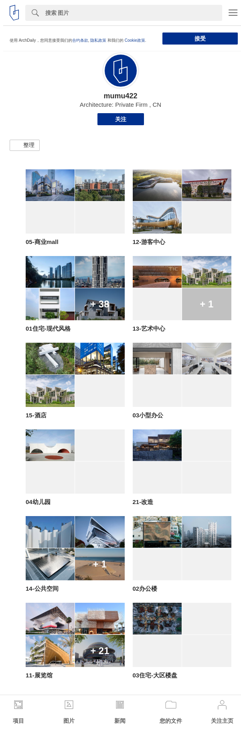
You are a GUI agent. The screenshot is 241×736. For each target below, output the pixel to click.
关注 (120, 119)
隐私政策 (98, 40)
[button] (25, 145)
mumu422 (120, 96)
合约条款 (80, 40)
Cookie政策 (135, 40)
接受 (200, 38)
